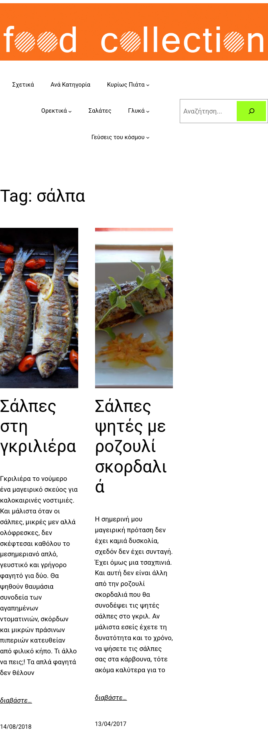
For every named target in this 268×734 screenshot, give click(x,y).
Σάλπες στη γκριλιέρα (38, 426)
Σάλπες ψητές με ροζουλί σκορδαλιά (131, 446)
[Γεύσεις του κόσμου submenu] (148, 137)
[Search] (251, 111)
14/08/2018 (16, 726)
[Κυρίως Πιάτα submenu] (148, 85)
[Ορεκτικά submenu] (70, 111)
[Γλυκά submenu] (148, 111)
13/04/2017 (111, 724)
